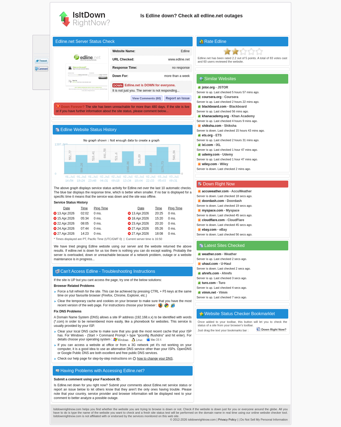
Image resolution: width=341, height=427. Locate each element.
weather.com (211, 254)
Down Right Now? (271, 329)
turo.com (209, 283)
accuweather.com (215, 191)
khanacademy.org (215, 116)
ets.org (207, 135)
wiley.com (209, 164)
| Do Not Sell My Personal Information (263, 419)
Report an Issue (178, 98)
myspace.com (212, 210)
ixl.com (207, 145)
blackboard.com (214, 106)
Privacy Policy (227, 419)
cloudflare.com (213, 220)
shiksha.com (211, 126)
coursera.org (211, 97)
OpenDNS (184, 349)
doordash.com (213, 201)
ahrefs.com (210, 273)
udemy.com (211, 154)
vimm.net (209, 292)
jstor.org (208, 87)
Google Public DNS (75, 353)
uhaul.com (210, 264)
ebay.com (209, 229)
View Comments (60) (146, 98)
